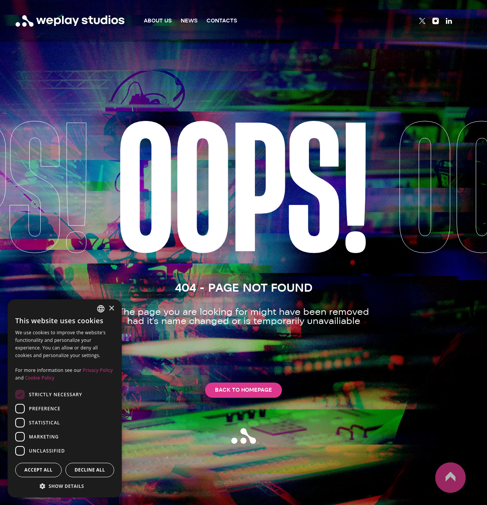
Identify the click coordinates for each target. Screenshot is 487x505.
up (450, 477)
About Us (158, 20)
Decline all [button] (90, 470)
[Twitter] (422, 20)
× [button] (111, 308)
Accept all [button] (38, 470)
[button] (64, 486)
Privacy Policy (98, 370)
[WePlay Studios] (70, 21)
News (189, 20)
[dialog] (65, 398)
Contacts (222, 20)
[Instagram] (435, 20)
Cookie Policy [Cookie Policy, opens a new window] (39, 378)
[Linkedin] (449, 20)
